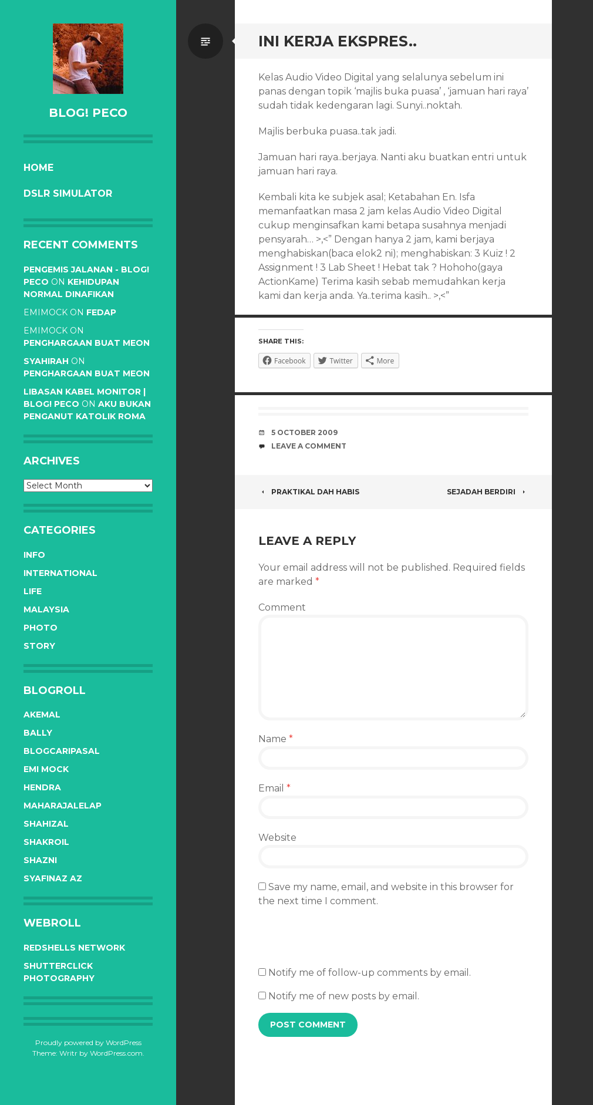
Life (32, 591)
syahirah (46, 361)
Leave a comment (308, 446)
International (60, 573)
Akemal (41, 714)
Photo (40, 627)
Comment (282, 607)
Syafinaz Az (52, 878)
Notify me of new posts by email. (343, 996)
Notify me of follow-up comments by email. (369, 972)
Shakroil (46, 842)
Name (275, 738)
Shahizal (46, 823)
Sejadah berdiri (487, 491)
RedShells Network (74, 947)
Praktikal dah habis (308, 491)
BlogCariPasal (61, 751)
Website (277, 837)
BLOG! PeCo (88, 113)
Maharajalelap (62, 805)
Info (34, 555)
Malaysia (46, 609)
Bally (37, 732)
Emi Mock (46, 769)
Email (274, 788)
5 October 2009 (304, 432)
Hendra (42, 787)
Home (38, 167)
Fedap (101, 312)
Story (39, 646)
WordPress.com (116, 1053)
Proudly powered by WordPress (88, 1042)
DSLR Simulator (67, 193)
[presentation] (347, 943)
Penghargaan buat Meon (86, 343)
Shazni (40, 860)
